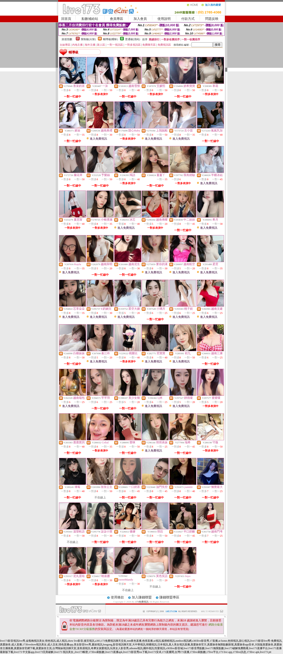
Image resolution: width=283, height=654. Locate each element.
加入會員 (140, 19)
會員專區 (116, 19)
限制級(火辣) (88, 39)
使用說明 (164, 19)
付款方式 (188, 19)
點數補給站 (90, 19)
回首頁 (66, 19)
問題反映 (211, 19)
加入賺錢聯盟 (142, 597)
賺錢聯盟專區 (169, 597)
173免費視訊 (142, 601)
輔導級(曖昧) (110, 39)
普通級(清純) (132, 39)
